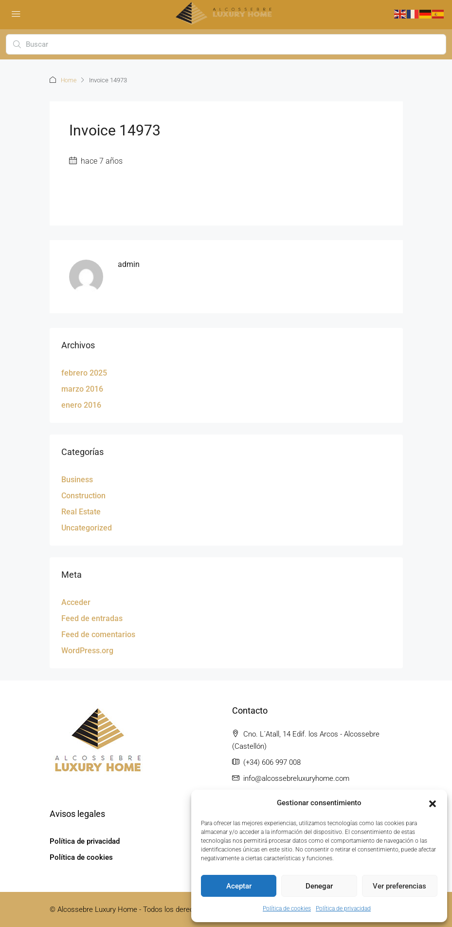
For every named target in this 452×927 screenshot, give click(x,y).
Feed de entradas (92, 618)
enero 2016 (81, 404)
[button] (432, 803)
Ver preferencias (399, 886)
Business (77, 479)
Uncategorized (86, 527)
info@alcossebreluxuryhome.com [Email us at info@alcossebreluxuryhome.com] (296, 778)
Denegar (319, 886)
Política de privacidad (343, 908)
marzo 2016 (82, 388)
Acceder (75, 601)
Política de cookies (287, 908)
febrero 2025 (84, 372)
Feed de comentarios (98, 634)
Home (69, 80)
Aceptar (239, 886)
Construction (83, 495)
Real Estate (81, 511)
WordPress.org (87, 650)
